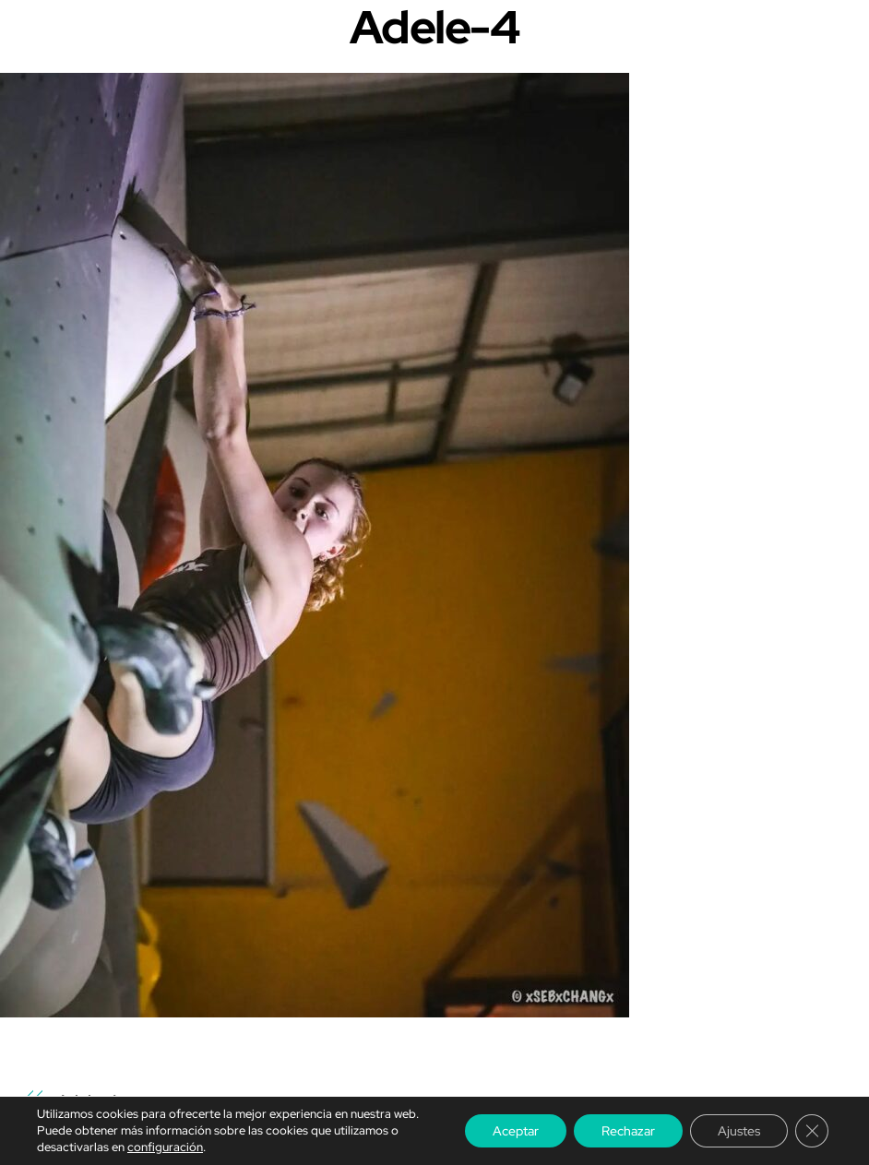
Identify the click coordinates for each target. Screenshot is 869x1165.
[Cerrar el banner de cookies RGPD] (811, 1130)
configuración (165, 1147)
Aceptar (516, 1131)
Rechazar (628, 1131)
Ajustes (739, 1131)
